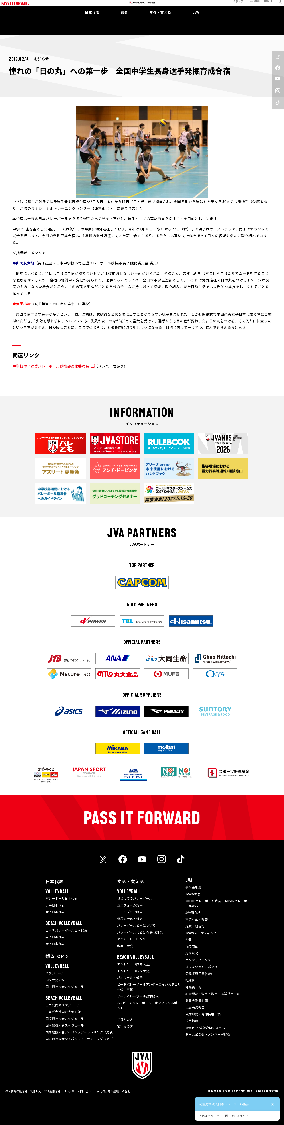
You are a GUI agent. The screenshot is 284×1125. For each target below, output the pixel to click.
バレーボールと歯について (136, 925)
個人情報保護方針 (16, 1091)
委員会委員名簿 (196, 1000)
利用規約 (35, 1091)
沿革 (188, 939)
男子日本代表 (55, 905)
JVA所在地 (193, 912)
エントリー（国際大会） (134, 971)
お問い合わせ (85, 1091)
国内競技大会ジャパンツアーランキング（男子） (80, 1032)
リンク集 (69, 1091)
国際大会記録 (55, 980)
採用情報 (191, 1021)
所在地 (126, 1091)
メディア (234, 5)
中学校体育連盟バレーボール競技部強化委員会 (50, 366)
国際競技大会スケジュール (64, 1018)
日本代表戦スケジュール (63, 1005)
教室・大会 (125, 946)
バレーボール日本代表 (61, 898)
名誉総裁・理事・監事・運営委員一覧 (212, 993)
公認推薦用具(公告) (199, 973)
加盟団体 (191, 946)
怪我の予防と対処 (130, 919)
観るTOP (54, 956)
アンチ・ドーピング (131, 939)
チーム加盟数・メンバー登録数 (207, 1034)
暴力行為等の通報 (108, 1091)
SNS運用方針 (52, 1091)
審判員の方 (125, 1026)
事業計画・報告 (196, 919)
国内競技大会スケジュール (64, 986)
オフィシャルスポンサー (203, 966)
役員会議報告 (195, 1007)
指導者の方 (125, 1019)
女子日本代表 (55, 912)
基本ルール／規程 (130, 977)
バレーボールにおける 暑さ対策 (140, 932)
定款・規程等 (195, 926)
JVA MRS (250, 5)
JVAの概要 (193, 894)
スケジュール (55, 973)
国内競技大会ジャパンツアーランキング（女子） (80, 1038)
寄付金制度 (193, 887)
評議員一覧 (193, 987)
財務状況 (191, 953)
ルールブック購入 (130, 912)
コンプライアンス (198, 960)
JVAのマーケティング (201, 933)
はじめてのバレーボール (134, 898)
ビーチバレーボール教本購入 (138, 996)
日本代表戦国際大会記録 (63, 1011)
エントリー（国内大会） (134, 964)
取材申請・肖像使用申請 (203, 1014)
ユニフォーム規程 (130, 905)
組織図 (190, 980)
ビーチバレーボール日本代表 (66, 930)
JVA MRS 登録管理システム (205, 1027)
